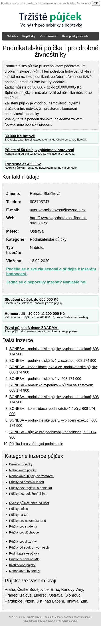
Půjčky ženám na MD (24, 559)
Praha (10, 589)
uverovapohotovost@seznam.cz (58, 210)
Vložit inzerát (48, 36)
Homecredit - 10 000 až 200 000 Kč (35, 314)
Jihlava (72, 601)
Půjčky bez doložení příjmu (28, 493)
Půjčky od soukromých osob (29, 547)
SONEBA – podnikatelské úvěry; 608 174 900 (45, 379)
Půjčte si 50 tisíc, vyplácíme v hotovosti (39, 150)
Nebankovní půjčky (22, 470)
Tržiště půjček (34, 617)
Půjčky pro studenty (23, 526)
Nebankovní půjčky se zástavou (31, 476)
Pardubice (13, 601)
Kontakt (48, 617)
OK (96, 3)
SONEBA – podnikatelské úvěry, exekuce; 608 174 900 (52, 360)
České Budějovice (33, 589)
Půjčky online (18, 508)
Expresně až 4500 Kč (23, 164)
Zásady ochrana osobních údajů (73, 617)
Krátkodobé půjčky (22, 565)
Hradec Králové (18, 595)
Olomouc (72, 595)
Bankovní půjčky (20, 464)
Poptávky (28, 36)
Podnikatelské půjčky (24, 553)
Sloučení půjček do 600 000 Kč (32, 299)
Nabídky (12, 36)
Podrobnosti (84, 3)
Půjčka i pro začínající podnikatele (36, 444)
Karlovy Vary (72, 589)
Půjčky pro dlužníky (23, 541)
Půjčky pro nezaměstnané (27, 520)
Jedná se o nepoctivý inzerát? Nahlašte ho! (46, 282)
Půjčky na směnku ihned (26, 482)
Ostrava (56, 595)
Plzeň (29, 601)
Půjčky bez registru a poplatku (30, 488)
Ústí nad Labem (50, 601)
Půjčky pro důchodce (24, 532)
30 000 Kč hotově (20, 136)
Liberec (40, 595)
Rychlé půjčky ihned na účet (29, 503)
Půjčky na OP (18, 514)
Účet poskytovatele (75, 36)
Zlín (84, 601)
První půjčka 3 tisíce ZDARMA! (32, 328)
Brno (55, 589)
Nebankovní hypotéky (24, 571)
